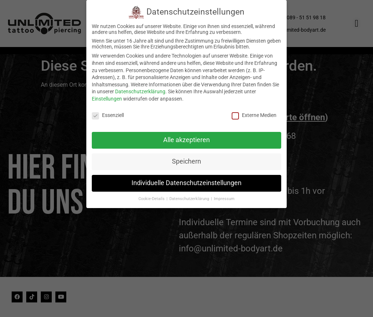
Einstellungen (107, 96)
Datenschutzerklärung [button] (189, 196)
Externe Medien (254, 113)
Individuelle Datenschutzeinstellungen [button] (186, 181)
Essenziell (108, 113)
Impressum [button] (224, 196)
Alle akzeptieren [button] (186, 138)
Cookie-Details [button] (152, 196)
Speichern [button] (186, 159)
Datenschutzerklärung (140, 90)
